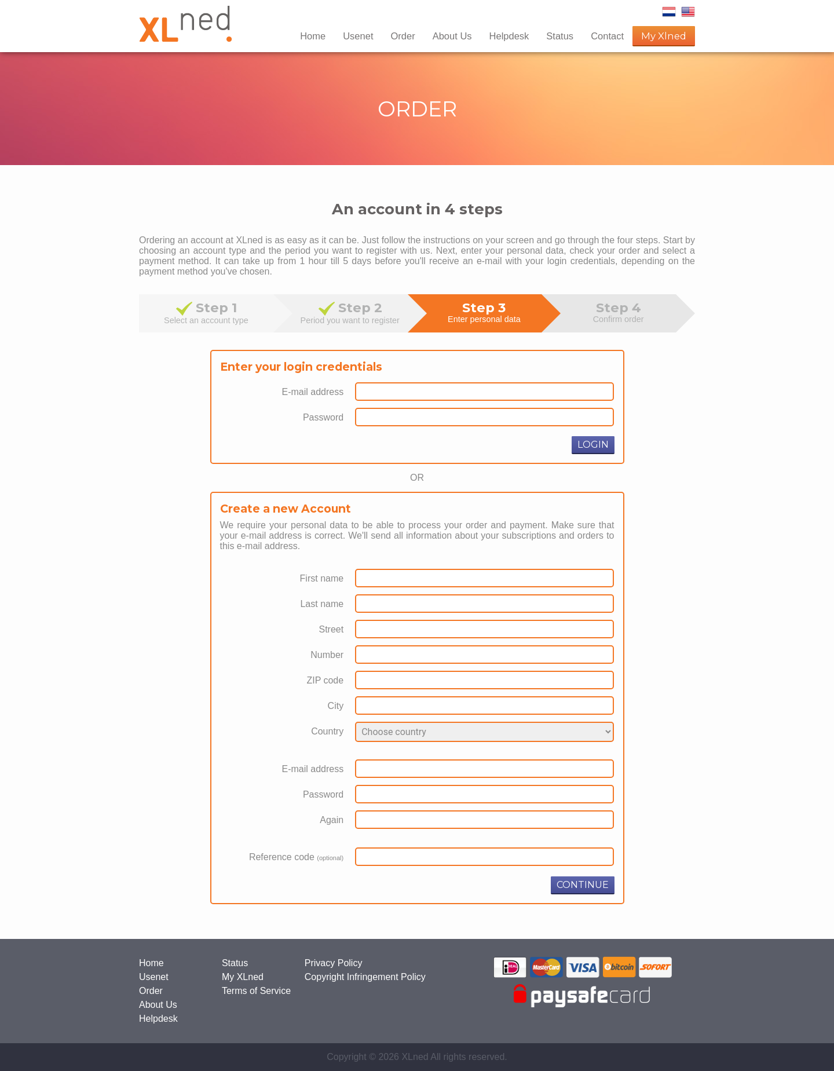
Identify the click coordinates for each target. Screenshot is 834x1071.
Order (402, 36)
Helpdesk (509, 36)
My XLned (243, 977)
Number (326, 655)
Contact (607, 36)
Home (312, 36)
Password (323, 417)
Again (331, 820)
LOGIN (593, 444)
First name (322, 578)
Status (559, 36)
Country (327, 731)
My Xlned (663, 36)
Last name (321, 604)
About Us (452, 36)
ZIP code (324, 680)
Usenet (358, 36)
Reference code (296, 857)
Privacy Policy (334, 963)
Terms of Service (256, 991)
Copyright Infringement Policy (365, 977)
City (336, 706)
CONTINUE (583, 884)
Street (331, 629)
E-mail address (312, 392)
